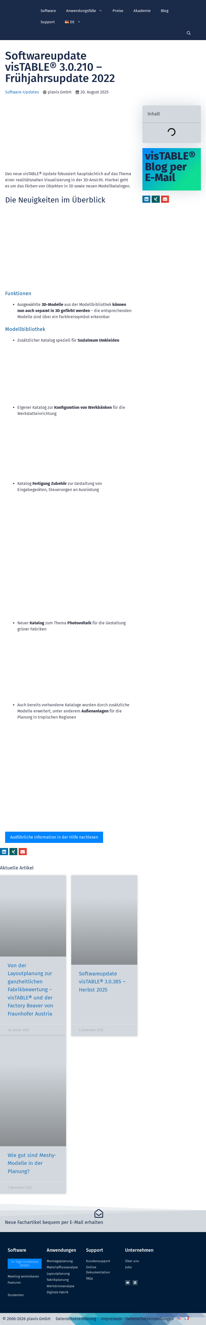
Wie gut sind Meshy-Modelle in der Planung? (32, 1163)
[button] (73, 22)
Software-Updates (22, 92)
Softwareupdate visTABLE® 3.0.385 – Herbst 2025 (102, 981)
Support (48, 22)
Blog (164, 10)
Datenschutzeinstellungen (150, 1318)
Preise (118, 10)
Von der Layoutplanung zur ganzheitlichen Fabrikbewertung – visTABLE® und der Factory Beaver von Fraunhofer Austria (30, 989)
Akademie (142, 10)
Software (48, 10)
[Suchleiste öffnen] (189, 33)
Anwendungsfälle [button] (86, 10)
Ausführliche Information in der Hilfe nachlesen (54, 837)
